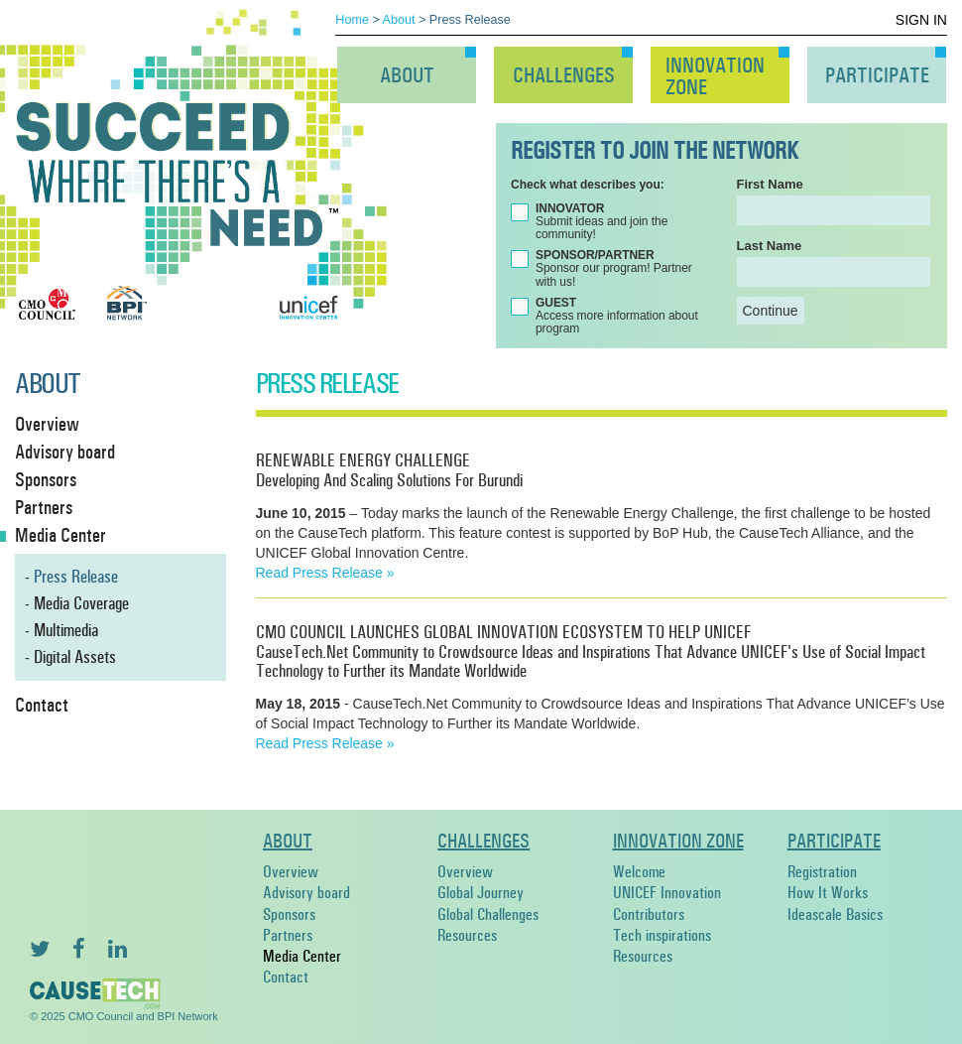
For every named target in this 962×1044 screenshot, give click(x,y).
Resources (467, 935)
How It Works (827, 892)
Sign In (921, 20)
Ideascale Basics (835, 914)
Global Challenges (488, 914)
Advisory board (306, 892)
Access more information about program (617, 316)
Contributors (648, 914)
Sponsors (289, 914)
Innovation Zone (678, 840)
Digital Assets (75, 657)
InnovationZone (715, 76)
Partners (287, 935)
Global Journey (480, 892)
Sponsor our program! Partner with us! (614, 268)
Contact (285, 977)
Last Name (769, 245)
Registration (822, 871)
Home (352, 20)
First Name (770, 184)
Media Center (302, 956)
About (399, 20)
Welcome (639, 871)
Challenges (564, 75)
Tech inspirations (662, 935)
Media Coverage (81, 603)
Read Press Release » (325, 573)
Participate (877, 75)
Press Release (76, 576)
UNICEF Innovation (667, 892)
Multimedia (66, 630)
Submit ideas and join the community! (601, 221)
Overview (290, 871)
